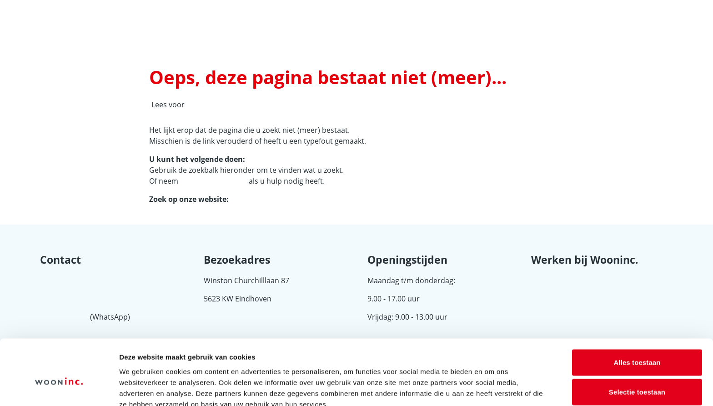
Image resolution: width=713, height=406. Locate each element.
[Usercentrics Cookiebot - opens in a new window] (59, 388)
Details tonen (491, 388)
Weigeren (637, 376)
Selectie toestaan (637, 347)
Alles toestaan (636, 317)
